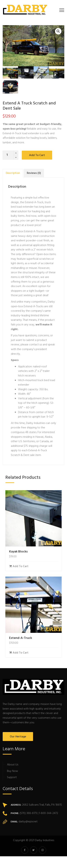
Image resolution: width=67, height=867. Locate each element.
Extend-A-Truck (20, 638)
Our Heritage (18, 736)
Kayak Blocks (18, 551)
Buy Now (12, 771)
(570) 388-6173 (28, 813)
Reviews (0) (34, 173)
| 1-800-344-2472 (47, 813)
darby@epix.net (28, 821)
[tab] (13, 173)
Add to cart (37, 155)
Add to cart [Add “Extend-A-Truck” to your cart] (20, 652)
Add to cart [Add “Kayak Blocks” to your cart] (20, 566)
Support (12, 777)
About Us (12, 764)
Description (13, 173)
